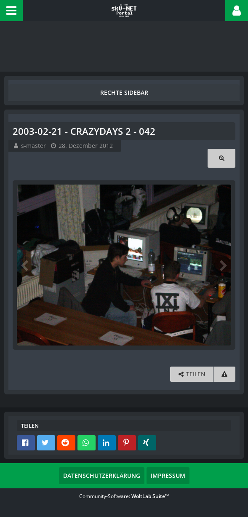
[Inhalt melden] (224, 374)
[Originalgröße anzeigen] (221, 158)
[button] (11, 10)
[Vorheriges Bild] (25, 265)
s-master (33, 146)
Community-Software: (124, 496)
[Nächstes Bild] (222, 265)
